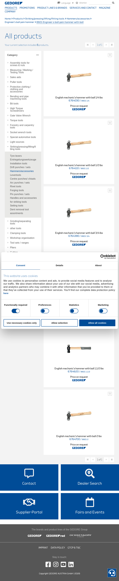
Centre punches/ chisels (23, 178)
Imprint (43, 548)
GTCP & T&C (74, 548)
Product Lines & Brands (52, 8)
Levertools (15, 175)
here (6, 293)
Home (8, 19)
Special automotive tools (23, 137)
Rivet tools (15, 186)
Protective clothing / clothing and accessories (20, 89)
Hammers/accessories (78, 19)
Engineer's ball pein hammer (19, 22)
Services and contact (83, 8)
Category (12, 55)
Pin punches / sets (20, 194)
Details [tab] (59, 265)
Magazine (104, 8)
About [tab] (98, 265)
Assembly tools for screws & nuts (20, 64)
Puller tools (16, 82)
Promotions (27, 8)
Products (11, 8)
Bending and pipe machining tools (19, 97)
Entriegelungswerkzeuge (23, 159)
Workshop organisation (22, 238)
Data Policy (58, 548)
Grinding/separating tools (20, 222)
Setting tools (16, 205)
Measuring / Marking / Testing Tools (21, 71)
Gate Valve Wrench (20, 115)
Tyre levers (16, 156)
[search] (100, 3)
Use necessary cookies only (22, 323)
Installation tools (18, 163)
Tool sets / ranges (19, 243)
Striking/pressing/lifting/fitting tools (44, 19)
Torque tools (16, 120)
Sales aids (15, 77)
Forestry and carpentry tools (22, 126)
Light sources (17, 142)
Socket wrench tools (20, 132)
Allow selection (59, 323)
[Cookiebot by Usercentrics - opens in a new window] (102, 256)
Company (10, 11)
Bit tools (14, 103)
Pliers (13, 247)
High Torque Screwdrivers (17, 109)
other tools (15, 228)
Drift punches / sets (20, 167)
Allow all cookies (97, 323)
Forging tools (17, 190)
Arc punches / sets (20, 182)
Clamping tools (18, 233)
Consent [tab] (20, 265)
